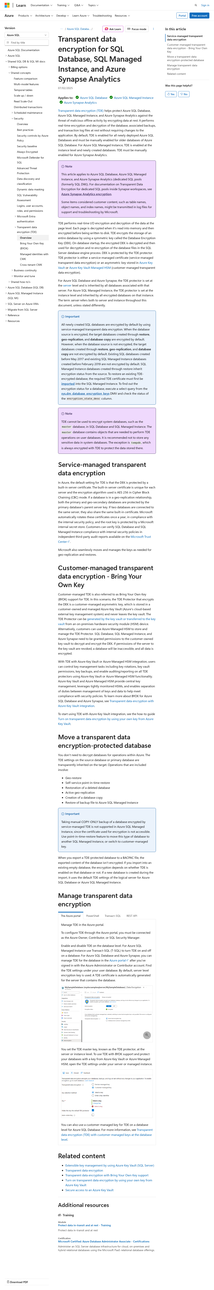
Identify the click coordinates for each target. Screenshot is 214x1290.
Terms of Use (103, 1278)
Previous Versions (35, 1278)
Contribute (69, 1278)
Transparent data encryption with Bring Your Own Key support (106, 1175)
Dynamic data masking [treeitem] (30, 189)
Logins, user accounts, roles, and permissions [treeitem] (30, 208)
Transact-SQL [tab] (113, 916)
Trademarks (122, 1278)
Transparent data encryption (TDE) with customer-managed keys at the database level (107, 1134)
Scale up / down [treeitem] (23, 95)
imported (68, 384)
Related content (176, 74)
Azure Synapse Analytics (80, 102)
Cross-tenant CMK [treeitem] (31, 264)
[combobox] (27, 35)
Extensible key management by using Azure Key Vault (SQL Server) (109, 1165)
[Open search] (196, 5)
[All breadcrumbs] (61, 29)
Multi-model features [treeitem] (26, 84)
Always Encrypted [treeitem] (27, 152)
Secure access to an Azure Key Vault (89, 1190)
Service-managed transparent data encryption (185, 37)
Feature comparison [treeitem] (25, 78)
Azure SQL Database (79, 29)
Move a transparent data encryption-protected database (185, 58)
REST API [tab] (132, 916)
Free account (199, 15)
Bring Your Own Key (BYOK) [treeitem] (32, 245)
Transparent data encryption (84, 1170)
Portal (182, 15)
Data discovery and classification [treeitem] (28, 181)
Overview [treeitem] (22, 124)
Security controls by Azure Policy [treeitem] (32, 138)
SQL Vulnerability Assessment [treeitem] (27, 197)
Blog (52, 1278)
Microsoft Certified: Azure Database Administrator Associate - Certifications (103, 1241)
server (67, 285)
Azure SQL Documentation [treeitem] (24, 50)
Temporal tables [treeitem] (23, 90)
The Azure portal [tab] (70, 916)
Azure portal (117, 960)
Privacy (84, 1278)
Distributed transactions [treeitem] (28, 107)
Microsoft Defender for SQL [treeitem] (30, 160)
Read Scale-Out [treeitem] (23, 101)
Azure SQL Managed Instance (133, 98)
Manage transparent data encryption (182, 67)
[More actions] (153, 29)
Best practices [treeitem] (25, 130)
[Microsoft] (7, 5)
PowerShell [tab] (92, 916)
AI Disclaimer (12, 1278)
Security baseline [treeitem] (27, 146)
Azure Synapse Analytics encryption (86, 194)
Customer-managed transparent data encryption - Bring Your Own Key (187, 48)
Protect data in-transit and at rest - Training (84, 1225)
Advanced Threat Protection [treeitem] (27, 170)
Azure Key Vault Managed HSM (90, 268)
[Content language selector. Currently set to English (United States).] (22, 1269)
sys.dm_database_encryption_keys (85, 393)
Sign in (205, 5)
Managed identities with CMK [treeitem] (34, 256)
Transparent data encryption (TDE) (81, 110)
